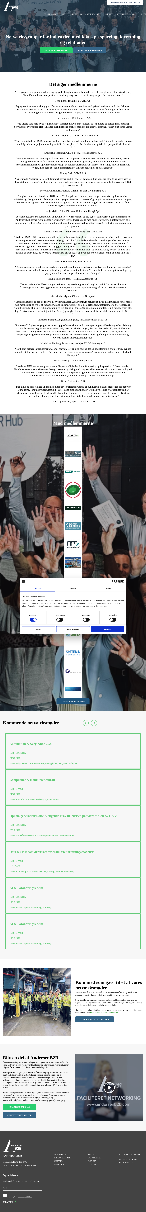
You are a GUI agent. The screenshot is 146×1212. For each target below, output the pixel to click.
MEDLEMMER (60, 1155)
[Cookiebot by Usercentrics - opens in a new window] (114, 581)
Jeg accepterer (19, 1197)
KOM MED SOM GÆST (56, 50)
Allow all (107, 629)
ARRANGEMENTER (93, 14)
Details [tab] (73, 588)
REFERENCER (122, 14)
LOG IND (92, 1161)
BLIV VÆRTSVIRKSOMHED (131, 1155)
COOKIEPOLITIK (126, 1163)
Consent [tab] (37, 588)
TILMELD (10, 1202)
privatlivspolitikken (25, 1197)
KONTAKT (92, 1164)
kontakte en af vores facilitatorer (104, 1012)
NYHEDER (109, 14)
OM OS (134, 14)
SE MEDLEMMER (51, 14)
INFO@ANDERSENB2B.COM (15, 1162)
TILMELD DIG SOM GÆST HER (94, 1019)
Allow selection (73, 629)
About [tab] (108, 588)
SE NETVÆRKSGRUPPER (72, 14)
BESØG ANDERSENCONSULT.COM (125, 2)
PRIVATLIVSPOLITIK (128, 1159)
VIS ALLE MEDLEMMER (73, 701)
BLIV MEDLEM (94, 1158)
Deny (38, 629)
